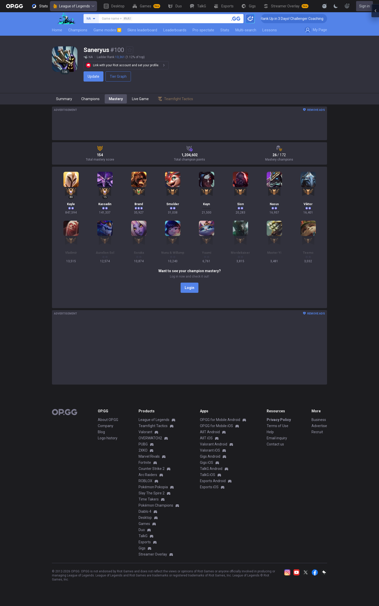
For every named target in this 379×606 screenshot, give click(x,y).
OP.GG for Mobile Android (220, 420)
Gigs (142, 548)
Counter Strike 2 (152, 469)
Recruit (317, 432)
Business (319, 420)
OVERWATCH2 (150, 438)
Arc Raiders (148, 475)
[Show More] (324, 6)
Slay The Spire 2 (152, 493)
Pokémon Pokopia (153, 487)
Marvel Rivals (149, 456)
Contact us (275, 444)
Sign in (364, 6)
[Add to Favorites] (129, 50)
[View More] (308, 6)
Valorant (145, 432)
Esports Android (213, 481)
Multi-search (245, 30)
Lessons (269, 30)
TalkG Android (211, 469)
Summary (64, 99)
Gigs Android (210, 456)
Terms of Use (277, 426)
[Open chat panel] (375, 91)
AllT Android (210, 432)
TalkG (143, 536)
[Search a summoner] (235, 18)
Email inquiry (277, 438)
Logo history (107, 438)
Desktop (145, 518)
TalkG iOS (207, 475)
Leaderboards (174, 30)
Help (270, 432)
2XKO (143, 450)
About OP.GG (108, 420)
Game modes (107, 30)
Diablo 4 (145, 511)
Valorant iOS (210, 450)
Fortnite (145, 462)
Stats (224, 30)
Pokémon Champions (156, 505)
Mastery (116, 99)
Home (57, 30)
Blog (101, 432)
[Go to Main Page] (14, 6)
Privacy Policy (279, 420)
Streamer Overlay (153, 554)
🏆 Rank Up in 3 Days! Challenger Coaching (300, 19)
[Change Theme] (336, 6)
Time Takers (149, 499)
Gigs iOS (206, 462)
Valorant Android (213, 444)
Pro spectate (203, 30)
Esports (145, 542)
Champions (77, 30)
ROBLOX (145, 481)
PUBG (143, 444)
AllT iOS (206, 438)
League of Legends (73, 6)
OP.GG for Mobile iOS (216, 426)
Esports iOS (209, 487)
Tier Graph (118, 76)
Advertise (319, 426)
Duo (142, 530)
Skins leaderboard (142, 30)
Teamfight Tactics (153, 426)
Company (105, 426)
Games (144, 524)
